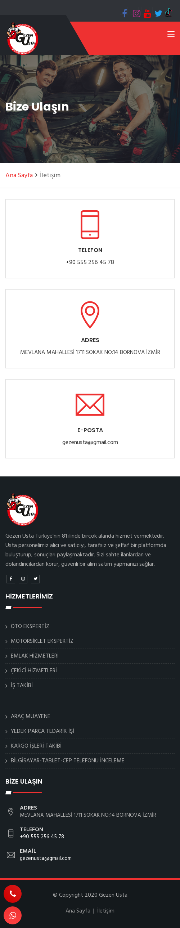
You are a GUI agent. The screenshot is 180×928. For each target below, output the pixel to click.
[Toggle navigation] (171, 35)
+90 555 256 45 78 (90, 262)
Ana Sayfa (19, 175)
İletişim (105, 911)
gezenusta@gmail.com (90, 442)
